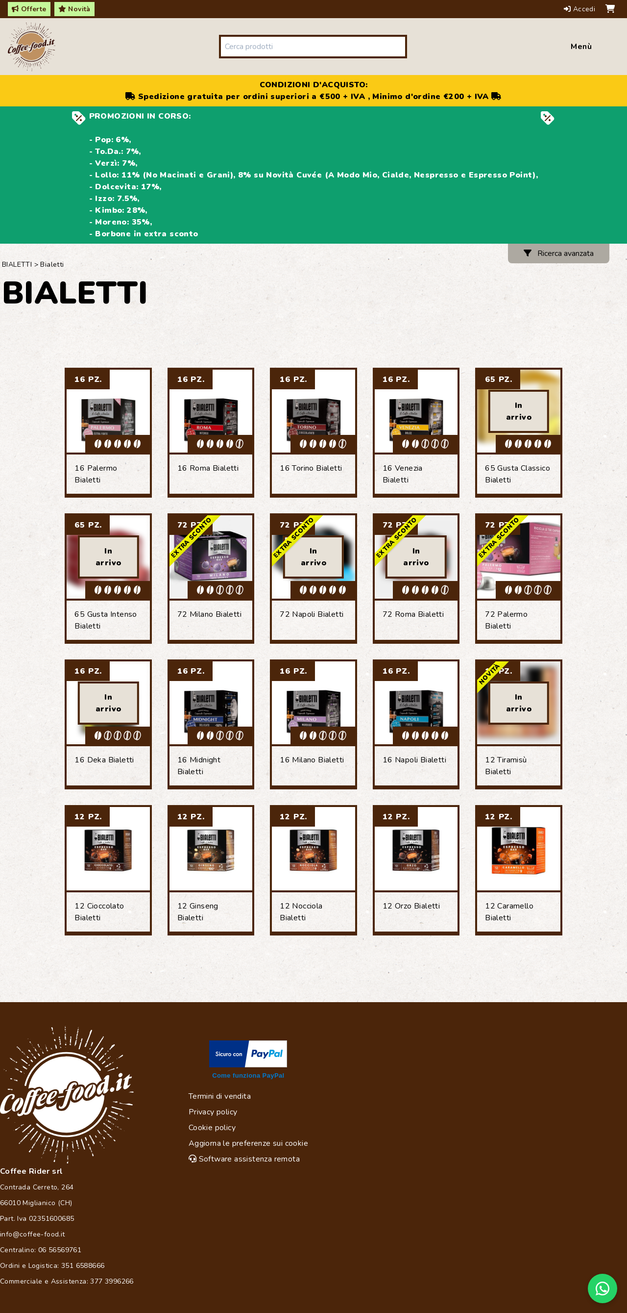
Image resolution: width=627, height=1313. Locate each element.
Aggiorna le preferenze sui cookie (248, 1143)
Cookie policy (212, 1127)
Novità (74, 9)
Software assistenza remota (244, 1159)
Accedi (581, 9)
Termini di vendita (220, 1096)
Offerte (29, 9)
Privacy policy (213, 1112)
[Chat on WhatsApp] (602, 1288)
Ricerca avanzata (559, 253)
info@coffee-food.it (32, 1234)
